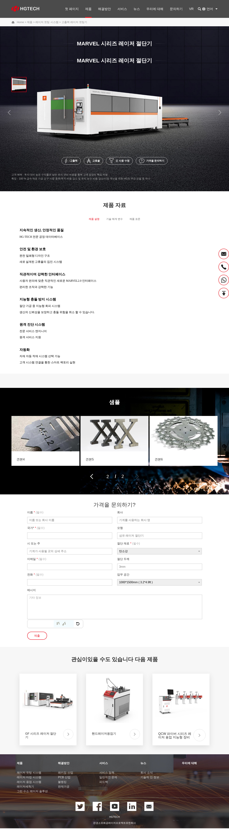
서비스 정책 (106, 773)
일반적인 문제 (108, 778)
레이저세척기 (25, 787)
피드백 (103, 782)
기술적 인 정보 (149, 778)
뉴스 (136, 9)
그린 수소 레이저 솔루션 (32, 792)
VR (191, 9)
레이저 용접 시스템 (29, 782)
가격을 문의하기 (164, 161)
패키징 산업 (65, 773)
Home (20, 22)
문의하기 (176, 9)
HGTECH (114, 817)
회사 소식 (146, 773)
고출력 (58, 161)
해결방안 (104, 9)
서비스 (122, 9)
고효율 (88, 161)
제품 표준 (138, 220)
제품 (88, 9)
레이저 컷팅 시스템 (46, 22)
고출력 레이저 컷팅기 (74, 22)
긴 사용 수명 (122, 161)
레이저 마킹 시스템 (29, 778)
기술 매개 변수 (114, 220)
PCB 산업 (64, 778)
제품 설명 (90, 220)
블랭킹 (62, 782)
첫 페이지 (72, 9)
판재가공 (63, 787)
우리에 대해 (154, 9)
